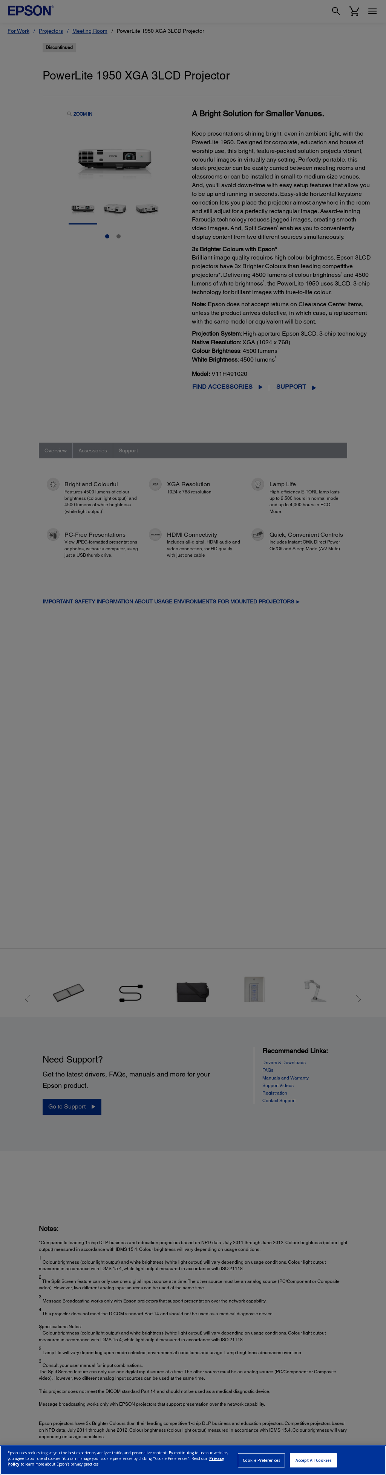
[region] (193, 1460)
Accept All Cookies (314, 1460)
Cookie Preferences (261, 1460)
